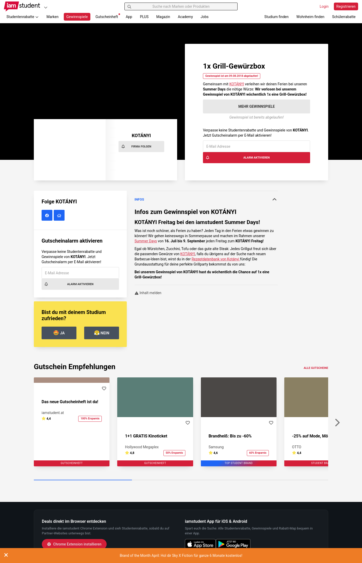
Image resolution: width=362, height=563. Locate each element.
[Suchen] (129, 6)
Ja (59, 332)
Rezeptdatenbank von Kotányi (216, 259)
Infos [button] (206, 199)
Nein (101, 332)
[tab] (206, 199)
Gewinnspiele (77, 17)
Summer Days (146, 241)
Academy (185, 17)
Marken (52, 17)
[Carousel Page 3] (279, 480)
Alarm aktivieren (238, 157)
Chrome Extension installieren (74, 544)
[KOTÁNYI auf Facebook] (48, 215)
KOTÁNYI (236, 84)
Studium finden (276, 17)
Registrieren (346, 6)
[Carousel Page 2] (181, 480)
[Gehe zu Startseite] (22, 6)
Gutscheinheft (108, 16)
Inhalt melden (148, 293)
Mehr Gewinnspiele (256, 106)
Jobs (205, 17)
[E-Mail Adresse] (256, 146)
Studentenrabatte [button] (22, 17)
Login (324, 6)
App (129, 17)
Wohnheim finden (310, 17)
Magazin (163, 17)
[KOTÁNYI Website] (60, 215)
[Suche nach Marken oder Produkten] (180, 6)
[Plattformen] (45, 7)
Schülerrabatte (344, 17)
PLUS (144, 17)
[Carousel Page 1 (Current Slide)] (83, 480)
